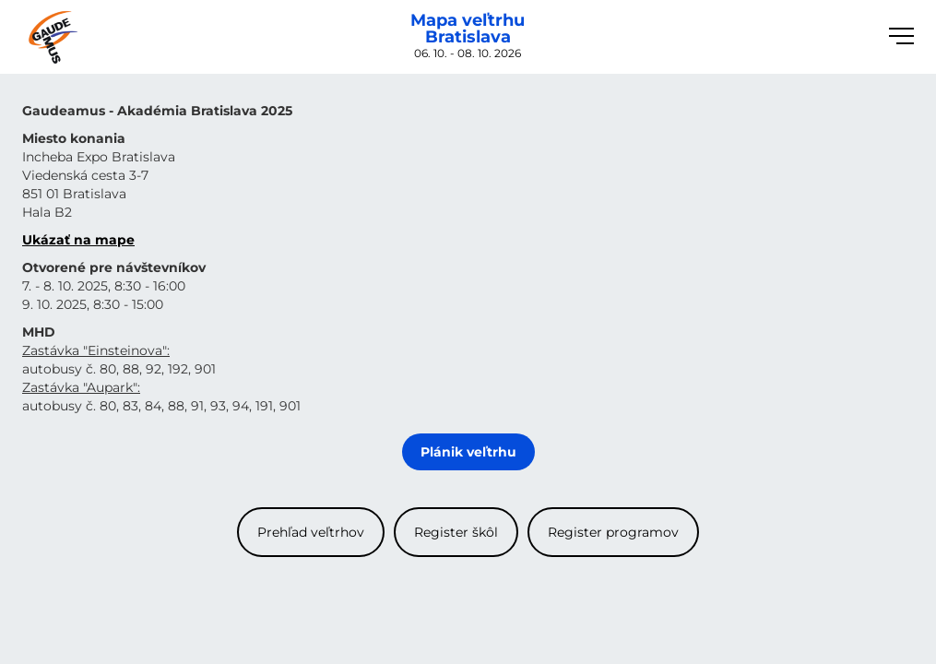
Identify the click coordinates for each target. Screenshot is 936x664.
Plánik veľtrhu (468, 452)
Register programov (613, 532)
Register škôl (456, 532)
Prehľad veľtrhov (310, 532)
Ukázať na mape (78, 239)
